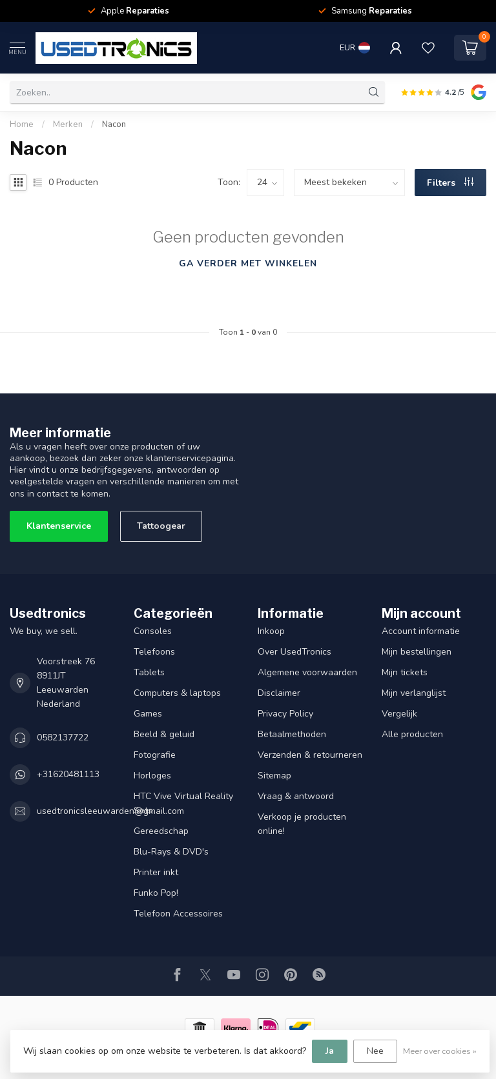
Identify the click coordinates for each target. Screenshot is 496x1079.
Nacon (114, 124)
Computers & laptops (177, 693)
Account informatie (421, 631)
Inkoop (271, 631)
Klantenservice (58, 526)
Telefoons (154, 652)
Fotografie (155, 755)
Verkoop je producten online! (302, 824)
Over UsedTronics (294, 652)
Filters (450, 183)
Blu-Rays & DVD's (171, 852)
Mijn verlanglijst (414, 693)
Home (22, 124)
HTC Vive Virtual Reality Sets (183, 803)
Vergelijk (399, 714)
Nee (375, 1051)
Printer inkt (156, 872)
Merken (68, 124)
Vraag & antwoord (296, 796)
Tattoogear (161, 526)
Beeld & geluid (164, 734)
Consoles (153, 631)
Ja (330, 1051)
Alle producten (412, 734)
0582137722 (62, 737)
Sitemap (274, 775)
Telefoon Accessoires (178, 913)
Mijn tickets (405, 672)
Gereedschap (161, 831)
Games (148, 714)
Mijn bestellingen (416, 652)
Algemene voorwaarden (307, 672)
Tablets (149, 672)
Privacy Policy (285, 714)
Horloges (152, 775)
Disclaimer (279, 693)
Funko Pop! (156, 893)
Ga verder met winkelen (248, 263)
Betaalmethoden (292, 734)
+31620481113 (68, 774)
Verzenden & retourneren (310, 755)
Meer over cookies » (440, 1050)
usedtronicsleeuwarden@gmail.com (110, 811)
